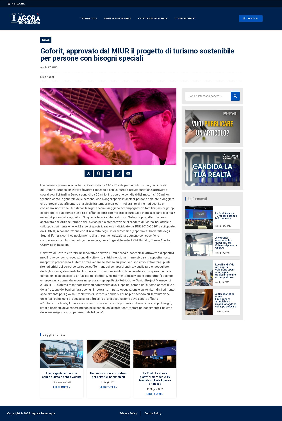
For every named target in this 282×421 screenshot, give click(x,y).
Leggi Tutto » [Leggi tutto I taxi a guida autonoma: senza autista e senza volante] (61, 387)
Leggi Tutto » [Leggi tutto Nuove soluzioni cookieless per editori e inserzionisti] (108, 387)
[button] (89, 173)
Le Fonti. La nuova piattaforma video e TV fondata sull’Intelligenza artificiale (155, 378)
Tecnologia (88, 18)
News (46, 40)
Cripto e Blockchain (152, 18)
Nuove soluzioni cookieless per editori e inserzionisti (108, 375)
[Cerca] (235, 96)
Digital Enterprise (117, 18)
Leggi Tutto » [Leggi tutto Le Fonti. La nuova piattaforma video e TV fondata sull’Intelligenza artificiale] (155, 394)
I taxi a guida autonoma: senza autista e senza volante (61, 375)
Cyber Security (185, 18)
